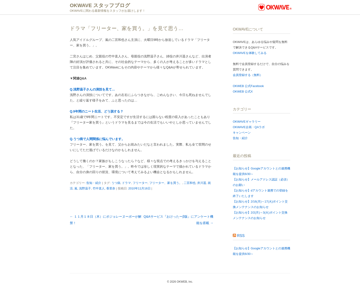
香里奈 (110, 188)
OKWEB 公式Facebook (248, 86)
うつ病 (115, 183)
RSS (241, 236)
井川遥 (201, 183)
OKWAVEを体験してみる (250, 53)
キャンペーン (242, 132)
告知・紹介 (93, 183)
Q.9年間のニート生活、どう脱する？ (96, 111)
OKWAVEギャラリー (247, 121)
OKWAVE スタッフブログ (100, 5)
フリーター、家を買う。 (165, 183)
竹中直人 (99, 188)
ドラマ (126, 183)
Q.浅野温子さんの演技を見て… (92, 89)
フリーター (140, 183)
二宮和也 (190, 183)
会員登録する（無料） (248, 75)
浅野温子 (85, 188)
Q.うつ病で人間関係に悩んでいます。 (97, 139)
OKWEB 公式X (243, 91)
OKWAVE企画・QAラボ (249, 127)
